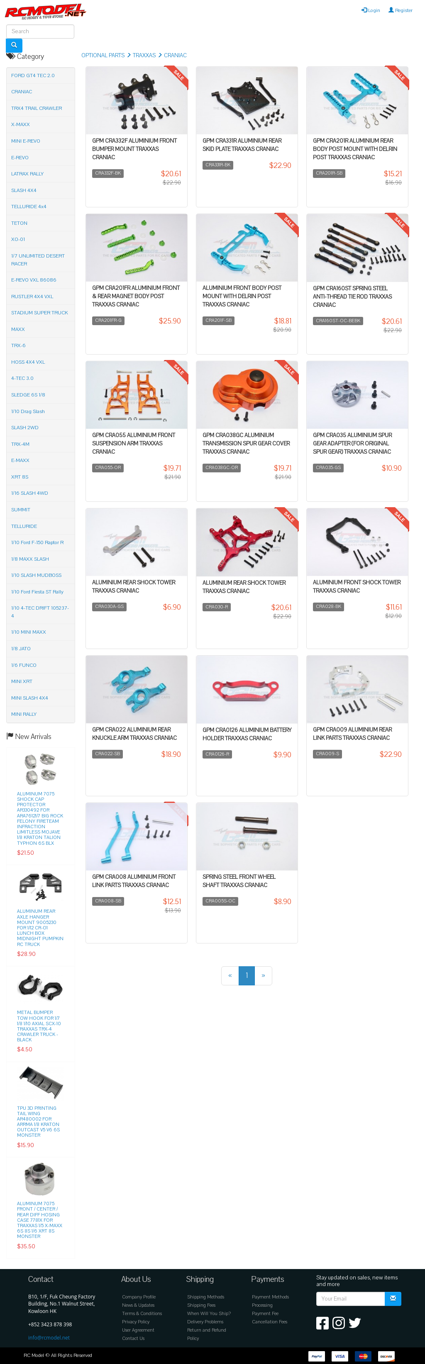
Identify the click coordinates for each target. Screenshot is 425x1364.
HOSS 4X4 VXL (28, 362)
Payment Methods (270, 1297)
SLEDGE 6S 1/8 (28, 394)
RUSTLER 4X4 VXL (32, 296)
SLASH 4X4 (24, 190)
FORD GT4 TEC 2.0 (33, 75)
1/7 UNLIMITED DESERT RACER (38, 260)
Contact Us (133, 1338)
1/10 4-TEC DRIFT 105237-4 (40, 612)
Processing (262, 1305)
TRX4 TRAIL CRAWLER (36, 108)
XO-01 (18, 239)
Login (370, 10)
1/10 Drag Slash (28, 411)
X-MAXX (20, 124)
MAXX (18, 329)
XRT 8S (19, 477)
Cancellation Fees (269, 1322)
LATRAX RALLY (27, 173)
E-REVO (20, 157)
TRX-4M (20, 444)
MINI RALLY (24, 714)
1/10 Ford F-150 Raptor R (37, 542)
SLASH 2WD (25, 427)
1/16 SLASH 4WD (29, 493)
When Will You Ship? (209, 1314)
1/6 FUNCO (24, 665)
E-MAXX (20, 460)
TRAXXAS (144, 55)
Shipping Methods (205, 1297)
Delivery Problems (205, 1322)
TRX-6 (18, 345)
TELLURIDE (24, 526)
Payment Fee (265, 1314)
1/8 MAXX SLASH (30, 559)
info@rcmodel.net (49, 1337)
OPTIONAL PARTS (103, 55)
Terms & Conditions (142, 1314)
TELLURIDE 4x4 (28, 206)
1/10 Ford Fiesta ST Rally (37, 591)
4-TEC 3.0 (22, 378)
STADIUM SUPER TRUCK (39, 312)
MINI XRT (21, 681)
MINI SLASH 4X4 (29, 698)
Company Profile (139, 1297)
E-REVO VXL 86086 (33, 280)
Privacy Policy (135, 1322)
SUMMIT (20, 509)
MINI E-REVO (25, 141)
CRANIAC (175, 55)
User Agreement (138, 1330)
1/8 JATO (21, 648)
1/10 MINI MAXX (28, 632)
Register (400, 10)
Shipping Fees (201, 1305)
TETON (19, 223)
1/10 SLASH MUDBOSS (36, 575)
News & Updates (138, 1305)
